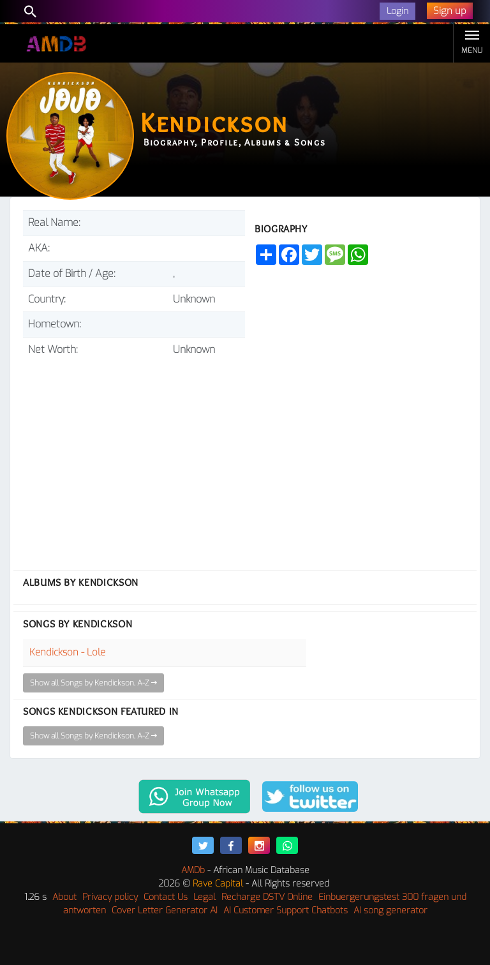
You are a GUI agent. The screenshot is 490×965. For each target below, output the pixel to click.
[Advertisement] (134, 458)
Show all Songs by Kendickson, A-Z (93, 683)
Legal (204, 897)
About (64, 897)
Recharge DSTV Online (267, 897)
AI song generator (390, 910)
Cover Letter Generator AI (165, 910)
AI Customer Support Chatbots (285, 910)
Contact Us (166, 897)
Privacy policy (110, 897)
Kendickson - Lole (67, 652)
